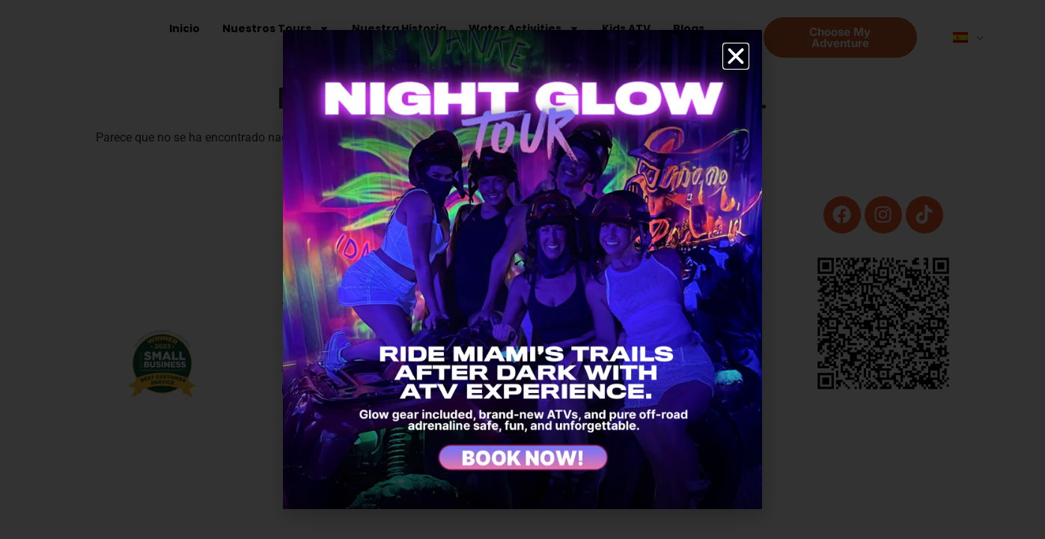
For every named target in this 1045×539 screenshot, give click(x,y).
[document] (522, 269)
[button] (736, 56)
